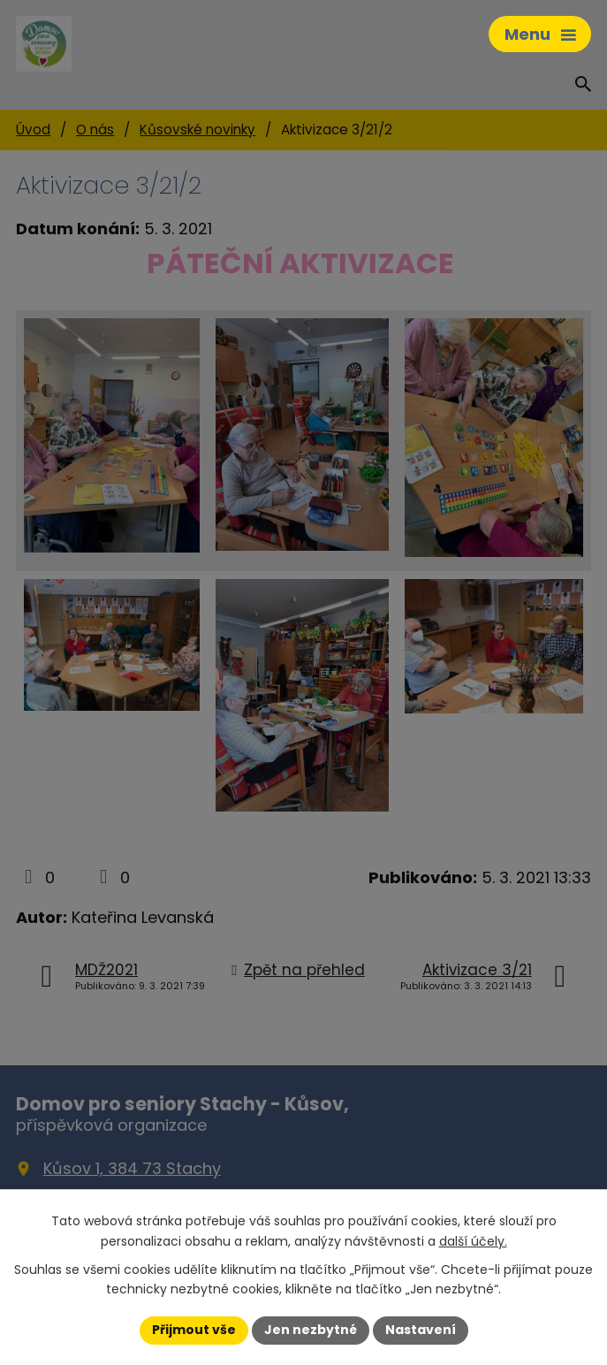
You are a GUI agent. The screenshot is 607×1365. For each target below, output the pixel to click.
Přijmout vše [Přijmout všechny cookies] (194, 1329)
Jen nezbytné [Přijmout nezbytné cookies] (310, 1329)
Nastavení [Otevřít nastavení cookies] (420, 1329)
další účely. (473, 1241)
